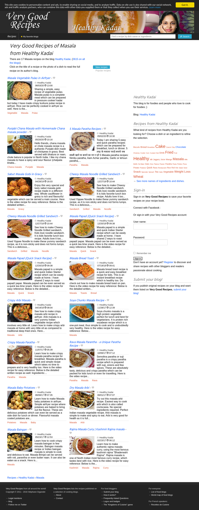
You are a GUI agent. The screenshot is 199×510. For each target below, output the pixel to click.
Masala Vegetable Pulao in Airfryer (28, 78)
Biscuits (136, 147)
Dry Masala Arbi (79, 388)
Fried (169, 152)
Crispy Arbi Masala (18, 300)
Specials (144, 172)
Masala (24, 113)
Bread (94, 293)
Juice (162, 159)
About (58, 495)
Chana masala (14, 167)
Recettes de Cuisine (160, 504)
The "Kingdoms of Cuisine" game (118, 504)
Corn (147, 153)
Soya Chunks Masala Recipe (86, 300)
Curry (106, 468)
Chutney (136, 153)
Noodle (107, 209)
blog (10, 501)
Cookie (142, 153)
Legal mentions (15, 498)
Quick (83, 251)
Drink (161, 153)
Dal (157, 153)
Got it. (185, 5)
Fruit (175, 153)
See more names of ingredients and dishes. (161, 181)
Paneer (162, 164)
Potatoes (11, 422)
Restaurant (162, 168)
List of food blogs (158, 492)
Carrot (168, 147)
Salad (181, 168)
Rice (169, 168)
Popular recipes (103, 70)
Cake (160, 146)
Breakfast (151, 147)
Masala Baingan (17, 429)
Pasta (175, 164)
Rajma (96, 468)
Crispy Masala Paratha (21, 342)
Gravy (21, 209)
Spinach (151, 172)
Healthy (141, 158)
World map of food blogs (162, 495)
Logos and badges (112, 501)
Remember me (144, 253)
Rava (94, 380)
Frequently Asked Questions (116, 498)
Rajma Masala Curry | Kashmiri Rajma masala (96, 429)
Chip (173, 147)
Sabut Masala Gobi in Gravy (24, 174)
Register (169, 262)
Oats (147, 164)
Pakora (156, 164)
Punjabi (29, 167)
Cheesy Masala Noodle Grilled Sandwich (94, 174)
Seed (185, 168)
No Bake (141, 164)
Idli (151, 159)
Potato (136, 168)
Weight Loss (182, 171)
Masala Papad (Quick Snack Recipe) (91, 216)
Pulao (35, 113)
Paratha (73, 165)
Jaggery (156, 159)
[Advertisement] (99, 102)
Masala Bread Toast (81, 258)
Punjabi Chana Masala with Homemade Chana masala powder (36, 130)
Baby (33, 422)
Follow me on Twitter (17, 504)
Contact (59, 498)
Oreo (151, 164)
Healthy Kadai (63, 59)
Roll (173, 168)
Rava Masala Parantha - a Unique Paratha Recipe (94, 344)
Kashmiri (73, 468)
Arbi (20, 335)
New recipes (101, 67)
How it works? (110, 495)
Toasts (84, 293)
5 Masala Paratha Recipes (85, 129)
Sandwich (74, 209)
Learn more (11, 10)
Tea (156, 172)
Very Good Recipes (14, 488)
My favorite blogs (29, 36)
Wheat (138, 177)
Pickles (179, 164)
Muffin (135, 164)
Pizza (185, 164)
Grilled (86, 209)
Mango (169, 159)
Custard (152, 153)
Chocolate (181, 147)
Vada (161, 172)
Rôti (176, 168)
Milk (185, 159)
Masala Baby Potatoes (21, 388)
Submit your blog (111, 492)
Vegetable (12, 113)
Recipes (11, 36)
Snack (93, 251)
